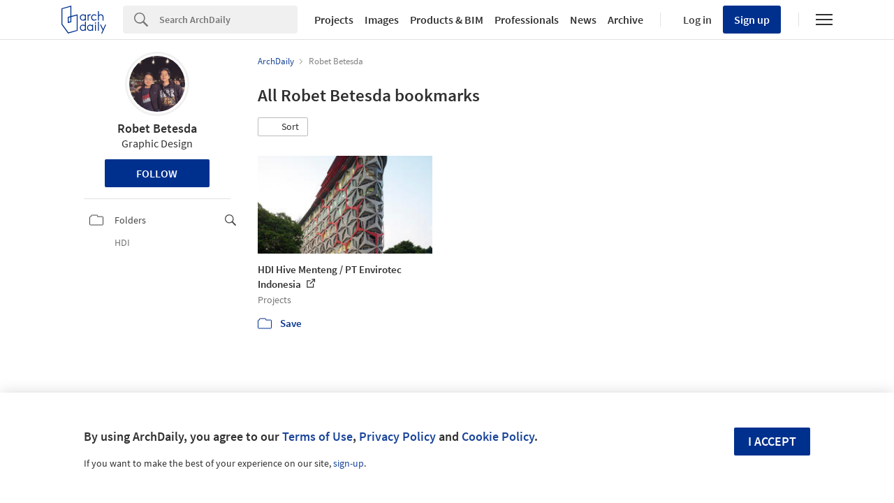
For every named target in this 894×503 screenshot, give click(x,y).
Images (382, 19)
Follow (156, 173)
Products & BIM (446, 19)
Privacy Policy (397, 436)
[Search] (228, 20)
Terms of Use (317, 436)
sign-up (348, 463)
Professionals (526, 19)
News (583, 19)
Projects (333, 19)
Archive (625, 19)
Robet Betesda (157, 128)
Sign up (752, 20)
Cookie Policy (498, 436)
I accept (772, 441)
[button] (283, 127)
